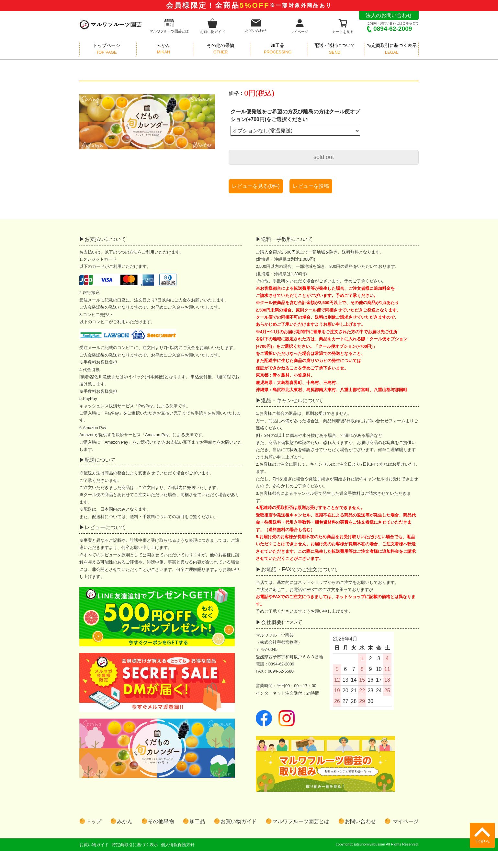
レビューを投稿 (311, 186)
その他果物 (161, 821)
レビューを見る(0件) (256, 186)
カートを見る (343, 26)
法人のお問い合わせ (389, 15)
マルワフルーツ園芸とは (169, 26)
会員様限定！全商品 (249, 5)
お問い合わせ (255, 25)
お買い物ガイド (212, 26)
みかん (124, 821)
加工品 (197, 821)
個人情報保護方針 (178, 844)
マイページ (299, 26)
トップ (93, 821)
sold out (323, 157)
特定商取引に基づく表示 (135, 844)
